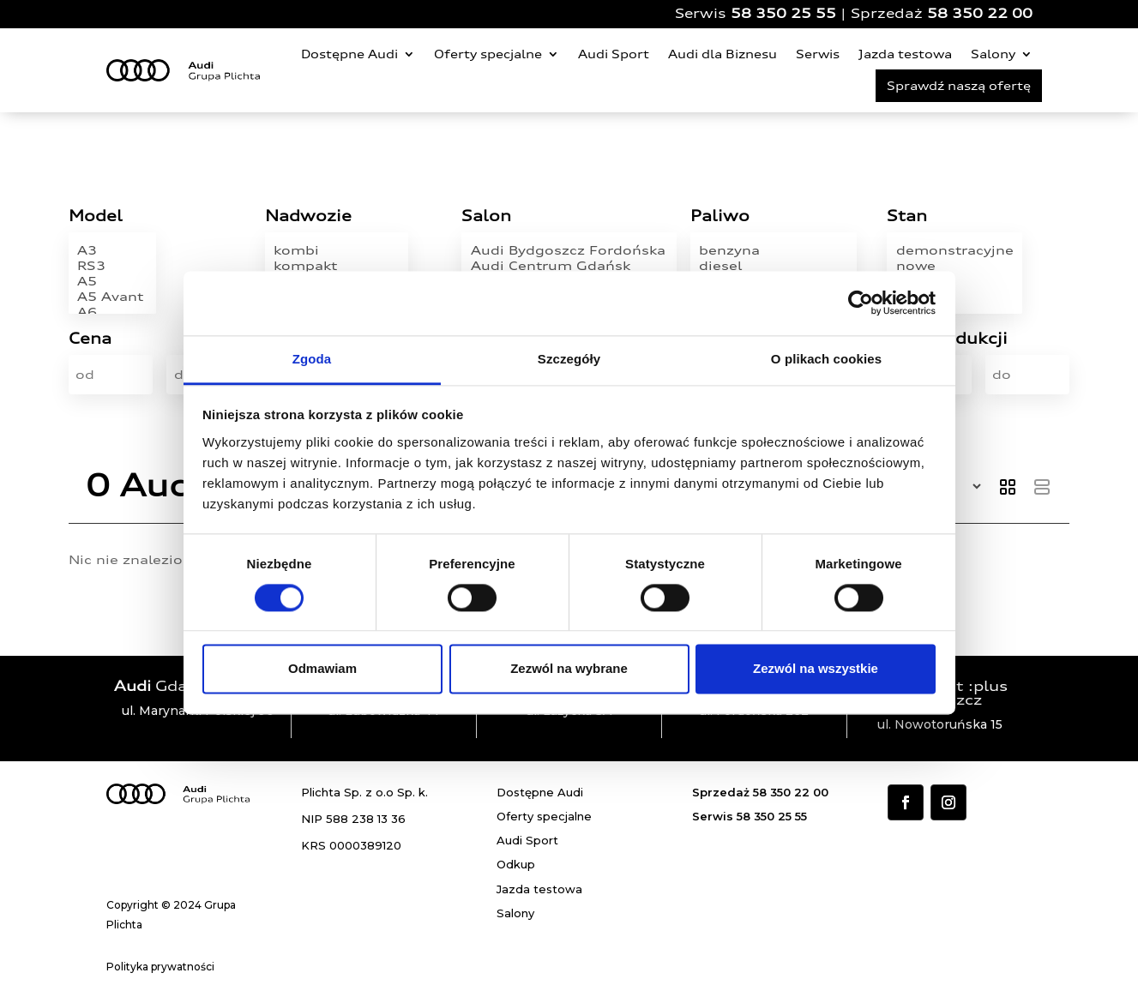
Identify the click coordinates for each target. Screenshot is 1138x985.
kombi (336, 250)
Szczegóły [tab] (569, 358)
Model (96, 216)
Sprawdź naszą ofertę (959, 86)
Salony (993, 54)
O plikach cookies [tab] (826, 358)
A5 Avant (112, 296)
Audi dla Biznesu (722, 54)
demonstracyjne (954, 250)
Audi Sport (613, 54)
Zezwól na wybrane (569, 669)
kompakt (336, 265)
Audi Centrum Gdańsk (569, 265)
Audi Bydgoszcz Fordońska (569, 250)
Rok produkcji (947, 339)
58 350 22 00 (980, 13)
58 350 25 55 (783, 13)
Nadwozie (308, 216)
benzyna (773, 250)
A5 (112, 281)
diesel (773, 265)
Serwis (818, 54)
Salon (486, 216)
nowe (954, 265)
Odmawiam (322, 669)
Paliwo (720, 216)
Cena (90, 339)
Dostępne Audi (349, 54)
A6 (112, 312)
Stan (907, 216)
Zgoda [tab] (312, 358)
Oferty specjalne (488, 54)
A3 (112, 250)
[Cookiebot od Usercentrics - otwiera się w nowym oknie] (861, 302)
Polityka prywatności (160, 966)
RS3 (112, 265)
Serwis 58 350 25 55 (749, 816)
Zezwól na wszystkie (815, 669)
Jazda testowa (905, 54)
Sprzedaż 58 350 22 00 (760, 792)
